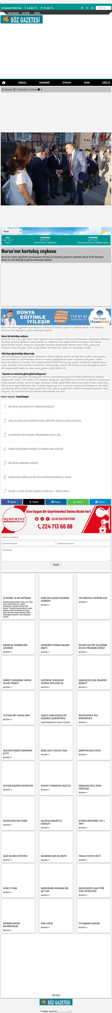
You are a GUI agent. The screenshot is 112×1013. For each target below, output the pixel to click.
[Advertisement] (56, 53)
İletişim (25, 13)
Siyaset (66, 82)
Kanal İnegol (22, 396)
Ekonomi (44, 82)
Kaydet (56, 564)
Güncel (22, 82)
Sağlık (106, 82)
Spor (87, 82)
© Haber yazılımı (56, 1011)
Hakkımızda (13, 13)
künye (37, 13)
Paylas (12, 502)
